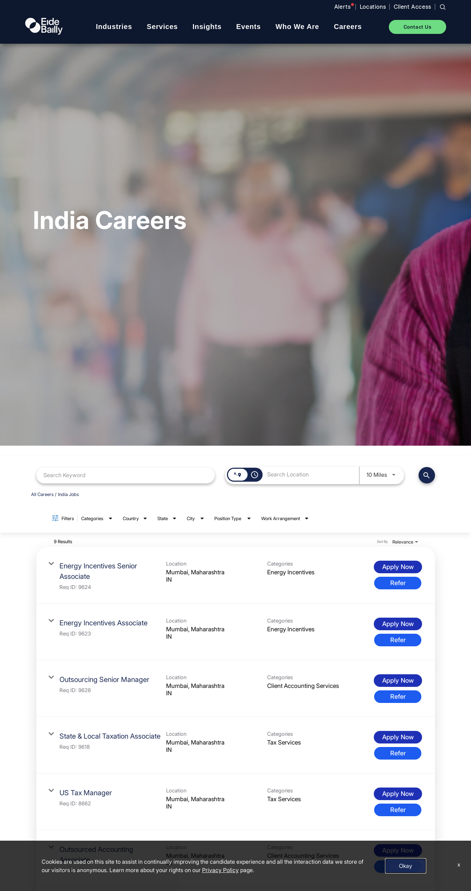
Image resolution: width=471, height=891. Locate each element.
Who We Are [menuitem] (297, 26)
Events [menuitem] (248, 26)
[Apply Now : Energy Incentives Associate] (398, 624)
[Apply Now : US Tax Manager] (398, 794)
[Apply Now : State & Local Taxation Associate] (398, 737)
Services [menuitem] (162, 26)
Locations (373, 7)
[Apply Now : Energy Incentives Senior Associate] (398, 567)
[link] (235, 575)
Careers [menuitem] (348, 26)
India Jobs (68, 494)
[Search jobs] (442, 6)
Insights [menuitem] (207, 26)
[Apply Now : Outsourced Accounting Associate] (398, 850)
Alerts (342, 7)
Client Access (412, 7)
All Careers (42, 494)
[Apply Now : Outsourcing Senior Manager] (398, 680)
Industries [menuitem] (114, 26)
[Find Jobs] (427, 475)
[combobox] (125, 475)
